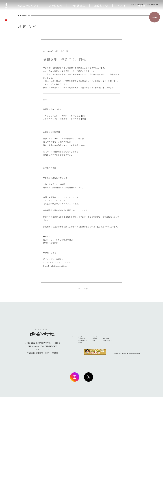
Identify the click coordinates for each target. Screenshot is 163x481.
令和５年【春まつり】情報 (147, 82)
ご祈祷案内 (55, 5)
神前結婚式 (78, 5)
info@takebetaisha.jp (44, 433)
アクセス (122, 5)
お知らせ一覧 (128, 82)
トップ (117, 82)
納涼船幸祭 (101, 5)
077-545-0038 (35, 429)
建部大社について (28, 5)
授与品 (141, 5)
